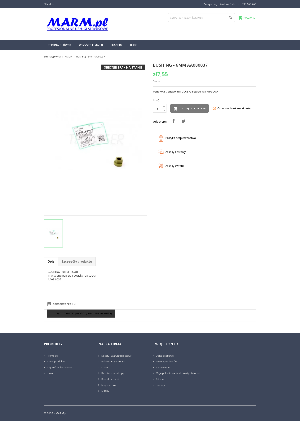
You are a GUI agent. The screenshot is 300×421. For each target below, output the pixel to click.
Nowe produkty (55, 361)
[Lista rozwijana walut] (49, 4)
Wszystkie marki (91, 45)
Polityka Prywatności (113, 361)
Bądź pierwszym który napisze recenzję (81, 313)
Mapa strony (108, 385)
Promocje (52, 355)
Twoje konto (165, 344)
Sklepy (105, 390)
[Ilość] (157, 108)
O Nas (104, 367)
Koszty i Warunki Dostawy (116, 355)
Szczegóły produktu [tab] (77, 261)
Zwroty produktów (166, 361)
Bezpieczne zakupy (112, 373)
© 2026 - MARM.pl (55, 413)
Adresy (159, 379)
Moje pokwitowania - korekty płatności (177, 373)
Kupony (160, 385)
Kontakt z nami (110, 379)
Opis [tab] (50, 261)
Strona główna (59, 45)
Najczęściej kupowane (59, 367)
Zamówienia (162, 367)
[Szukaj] (201, 17)
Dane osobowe (164, 355)
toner (49, 373)
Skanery (116, 45)
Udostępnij (173, 121)
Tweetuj (183, 121)
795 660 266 (249, 4)
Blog (133, 45)
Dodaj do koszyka (189, 108)
